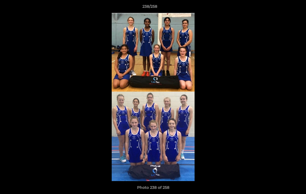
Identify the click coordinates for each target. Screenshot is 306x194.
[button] (283, 7)
